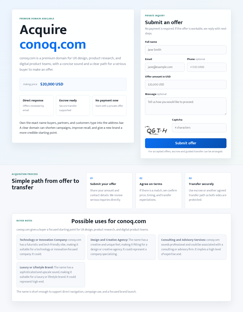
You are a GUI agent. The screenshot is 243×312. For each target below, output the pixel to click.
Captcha (177, 120)
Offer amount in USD (158, 77)
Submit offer (185, 143)
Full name (151, 42)
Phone (196, 59)
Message (155, 94)
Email (148, 59)
